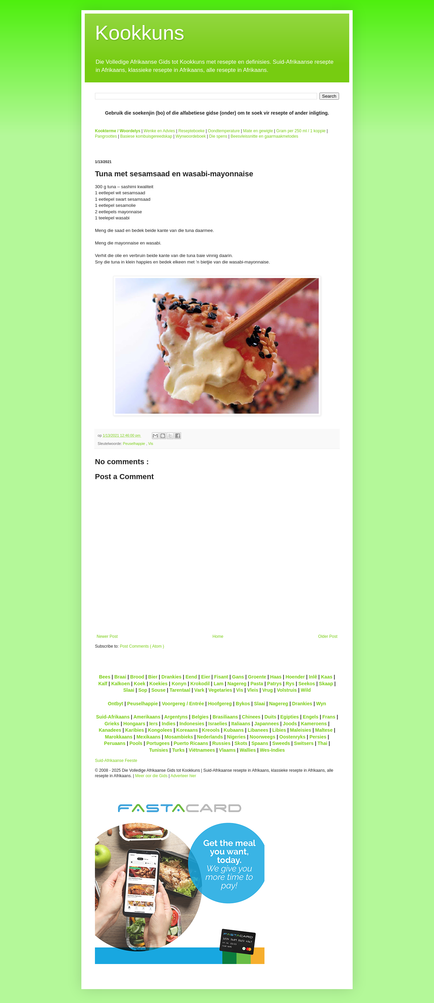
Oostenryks (292, 737)
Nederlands (210, 737)
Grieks (111, 723)
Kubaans (233, 730)
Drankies (171, 677)
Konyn (179, 683)
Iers (153, 723)
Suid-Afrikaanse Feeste (116, 760)
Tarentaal (180, 690)
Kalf (102, 683)
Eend (191, 677)
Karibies (134, 730)
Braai (120, 677)
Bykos (243, 703)
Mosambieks (178, 737)
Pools (136, 743)
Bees (105, 677)
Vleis (252, 690)
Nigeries (236, 737)
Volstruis (287, 690)
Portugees (158, 743)
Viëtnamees (202, 750)
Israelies (217, 723)
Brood (137, 677)
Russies (221, 743)
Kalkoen (120, 683)
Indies (169, 723)
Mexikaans (148, 737)
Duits (270, 717)
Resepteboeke (191, 131)
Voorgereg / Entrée (183, 703)
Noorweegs (262, 737)
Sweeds (281, 743)
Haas (276, 677)
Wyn (321, 703)
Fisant (221, 677)
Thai (323, 743)
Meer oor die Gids (151, 775)
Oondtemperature (224, 131)
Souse (158, 690)
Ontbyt (115, 703)
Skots (240, 743)
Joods (290, 723)
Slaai (128, 690)
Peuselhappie (134, 443)
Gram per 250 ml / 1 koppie (301, 131)
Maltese (323, 730)
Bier (152, 677)
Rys (289, 683)
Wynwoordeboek (191, 136)
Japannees (266, 723)
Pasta (257, 683)
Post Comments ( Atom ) (142, 646)
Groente (257, 677)
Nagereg (237, 683)
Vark (199, 690)
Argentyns (176, 717)
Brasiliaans (225, 717)
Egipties (289, 717)
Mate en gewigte (258, 131)
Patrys (274, 683)
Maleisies (300, 730)
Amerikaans (146, 717)
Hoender (295, 677)
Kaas (327, 677)
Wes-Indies (272, 750)
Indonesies (191, 723)
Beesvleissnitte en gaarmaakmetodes (264, 136)
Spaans (259, 743)
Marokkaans (119, 737)
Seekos (306, 683)
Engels (310, 717)
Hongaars (134, 723)
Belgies (200, 717)
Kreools (211, 730)
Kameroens (314, 723)
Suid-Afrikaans (113, 717)
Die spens (218, 136)
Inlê (313, 677)
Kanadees (110, 730)
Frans (328, 717)
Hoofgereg (220, 703)
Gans (238, 677)
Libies (279, 730)
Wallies (248, 750)
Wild (306, 690)
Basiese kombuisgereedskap (146, 136)
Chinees (251, 717)
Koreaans (187, 730)
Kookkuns (139, 32)
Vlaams (227, 750)
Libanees (258, 730)
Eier (205, 677)
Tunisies (158, 750)
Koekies (159, 683)
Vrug (267, 690)
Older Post (327, 636)
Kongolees (160, 730)
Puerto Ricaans (191, 743)
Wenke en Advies (159, 131)
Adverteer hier (183, 775)
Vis (150, 443)
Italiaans (240, 723)
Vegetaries (220, 690)
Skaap (326, 683)
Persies (318, 737)
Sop (142, 690)
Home (218, 636)
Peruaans (114, 743)
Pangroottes (106, 136)
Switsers (304, 743)
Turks (178, 750)
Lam (218, 683)
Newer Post (107, 636)
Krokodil (200, 683)
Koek (139, 683)
